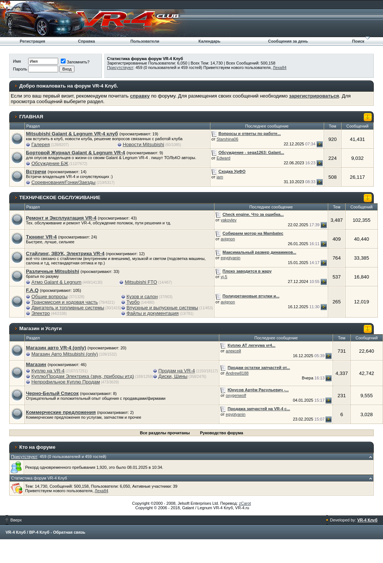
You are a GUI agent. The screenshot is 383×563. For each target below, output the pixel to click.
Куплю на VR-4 (48, 370)
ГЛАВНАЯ (31, 116)
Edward (223, 158)
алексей (233, 351)
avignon (228, 239)
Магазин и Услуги (40, 328)
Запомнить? (75, 62)
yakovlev (229, 220)
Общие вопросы (49, 296)
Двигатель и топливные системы (67, 307)
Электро (40, 313)
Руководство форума (221, 433)
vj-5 (224, 276)
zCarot (245, 503)
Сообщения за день (288, 41)
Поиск (358, 41)
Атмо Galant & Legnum (56, 282)
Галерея (40, 144)
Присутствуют (120, 67)
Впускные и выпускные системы (162, 307)
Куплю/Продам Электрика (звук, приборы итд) (82, 376)
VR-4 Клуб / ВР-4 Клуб (27, 532)
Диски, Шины (173, 376)
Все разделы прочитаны (165, 433)
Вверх (14, 520)
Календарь (209, 41)
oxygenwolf (236, 395)
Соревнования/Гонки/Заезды (63, 182)
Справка (86, 41)
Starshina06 (228, 139)
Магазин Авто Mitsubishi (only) (64, 354)
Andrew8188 (237, 373)
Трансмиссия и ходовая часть (64, 302)
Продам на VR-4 (177, 370)
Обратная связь (69, 532)
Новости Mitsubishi (143, 144)
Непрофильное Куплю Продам (65, 382)
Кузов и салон (141, 296)
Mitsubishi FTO (141, 282)
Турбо (132, 302)
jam (220, 177)
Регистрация (32, 41)
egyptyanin (230, 258)
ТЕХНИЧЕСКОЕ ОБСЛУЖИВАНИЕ (59, 197)
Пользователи (144, 41)
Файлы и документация (152, 313)
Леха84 (280, 67)
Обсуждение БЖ (50, 163)
